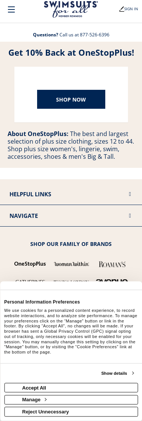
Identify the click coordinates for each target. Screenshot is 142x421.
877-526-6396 (94, 34)
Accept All (34, 387)
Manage (34, 399)
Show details (114, 373)
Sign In (128, 8)
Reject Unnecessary (45, 411)
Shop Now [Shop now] (71, 99)
